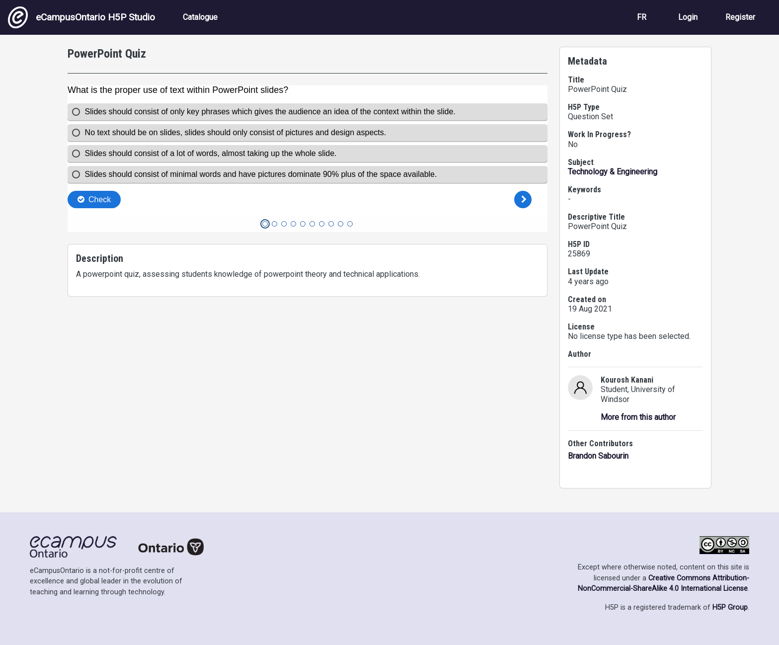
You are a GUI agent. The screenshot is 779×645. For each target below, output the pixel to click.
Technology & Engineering (612, 171)
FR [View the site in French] (641, 17)
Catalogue (200, 17)
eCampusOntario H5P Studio (81, 17)
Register (740, 17)
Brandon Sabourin (598, 456)
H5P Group (730, 607)
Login (688, 17)
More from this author (638, 417)
